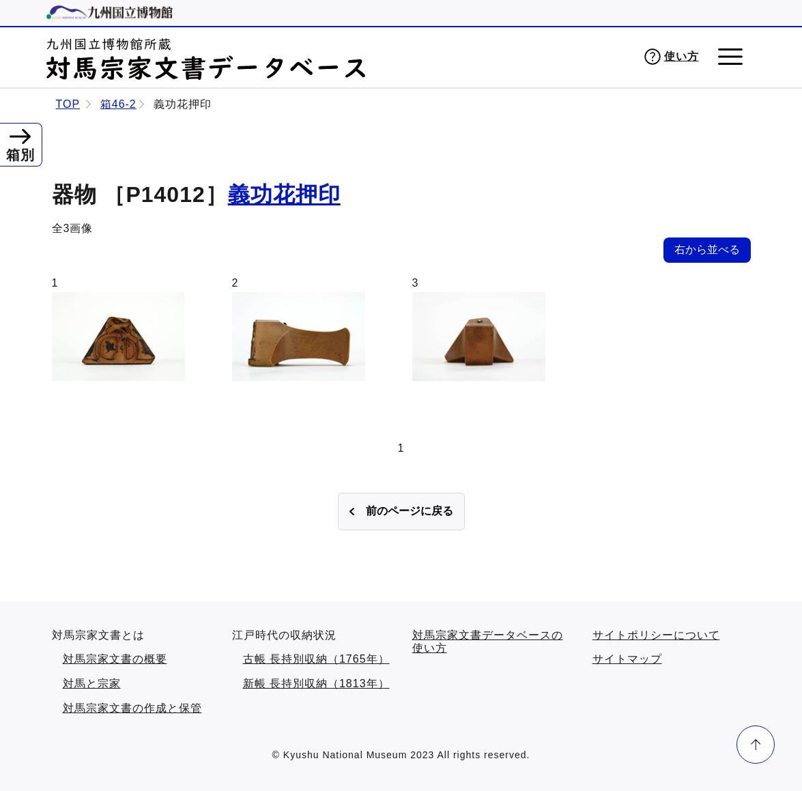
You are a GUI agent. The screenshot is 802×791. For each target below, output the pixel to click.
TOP (68, 104)
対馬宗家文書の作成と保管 (132, 708)
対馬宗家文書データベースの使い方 (487, 642)
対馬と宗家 (92, 683)
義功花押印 (284, 194)
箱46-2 (118, 104)
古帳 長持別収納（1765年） (316, 659)
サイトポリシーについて (656, 635)
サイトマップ (627, 659)
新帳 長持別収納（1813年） (316, 683)
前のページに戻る (409, 511)
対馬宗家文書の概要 (115, 659)
